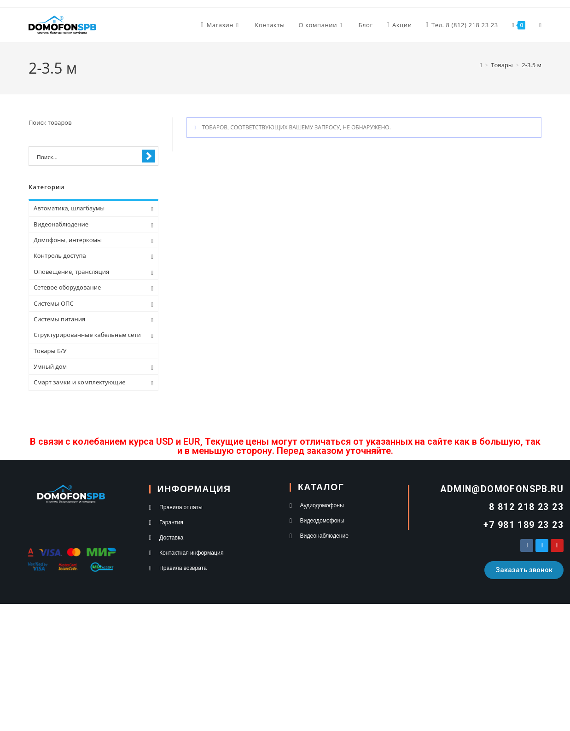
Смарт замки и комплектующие (80, 382)
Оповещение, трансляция (71, 271)
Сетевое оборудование (67, 287)
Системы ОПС (54, 303)
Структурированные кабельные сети (87, 335)
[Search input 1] (87, 156)
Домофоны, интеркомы (68, 240)
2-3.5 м (531, 65)
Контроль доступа (60, 255)
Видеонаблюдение (61, 224)
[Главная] (481, 65)
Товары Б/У (50, 351)
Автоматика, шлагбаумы (69, 208)
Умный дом (50, 366)
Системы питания (59, 319)
